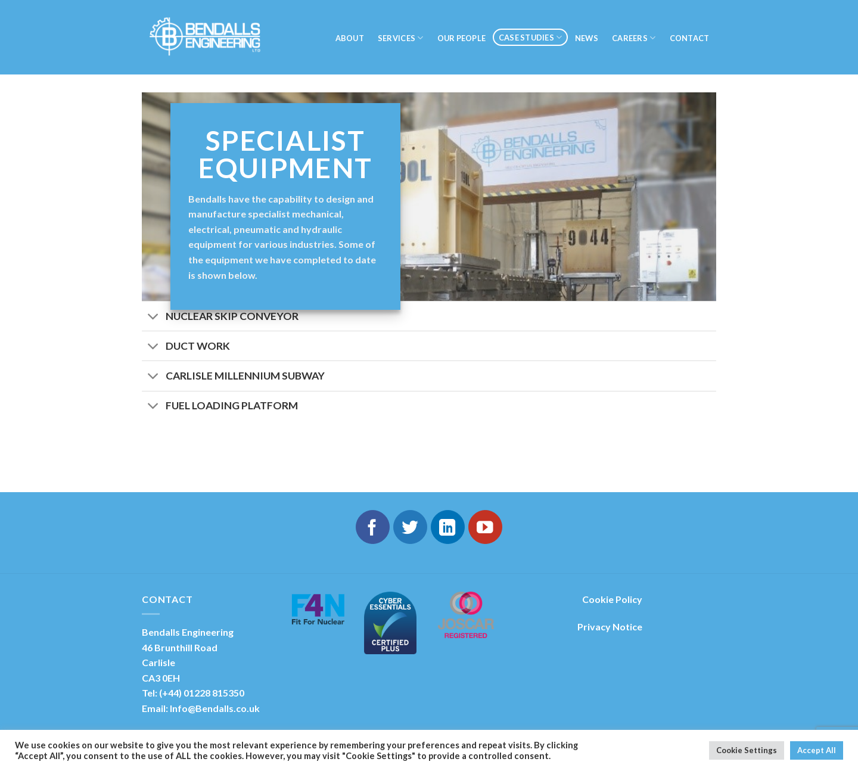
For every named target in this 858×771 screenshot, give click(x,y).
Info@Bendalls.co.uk (215, 708)
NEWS (586, 38)
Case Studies (530, 37)
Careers (633, 37)
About (349, 38)
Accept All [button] (816, 750)
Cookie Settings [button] (746, 750)
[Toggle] (153, 317)
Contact (690, 38)
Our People (461, 38)
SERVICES (401, 37)
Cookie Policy (612, 599)
